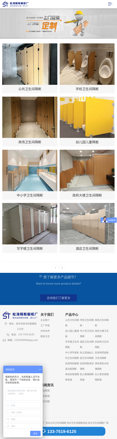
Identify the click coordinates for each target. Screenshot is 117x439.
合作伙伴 (45, 331)
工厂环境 (45, 325)
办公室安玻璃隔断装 (102, 377)
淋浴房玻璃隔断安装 (72, 377)
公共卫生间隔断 (72, 323)
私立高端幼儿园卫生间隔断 (87, 355)
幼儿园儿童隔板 (72, 333)
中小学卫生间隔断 (87, 333)
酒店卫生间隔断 (87, 344)
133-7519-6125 (58, 431)
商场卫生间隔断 (102, 323)
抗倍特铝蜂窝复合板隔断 (72, 366)
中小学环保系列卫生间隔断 (72, 355)
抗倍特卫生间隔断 (102, 344)
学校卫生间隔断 (87, 323)
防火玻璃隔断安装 (87, 377)
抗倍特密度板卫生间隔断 (102, 355)
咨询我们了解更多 (58, 299)
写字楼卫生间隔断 (72, 344)
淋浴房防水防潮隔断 (102, 366)
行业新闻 (45, 396)
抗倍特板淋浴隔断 (87, 366)
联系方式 (45, 336)
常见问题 (45, 401)
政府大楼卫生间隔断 (102, 333)
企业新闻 (45, 390)
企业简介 (45, 320)
